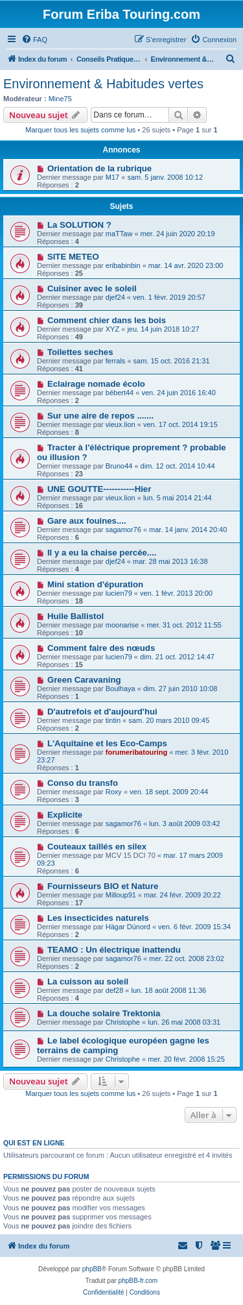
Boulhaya (120, 688)
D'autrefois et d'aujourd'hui (102, 711)
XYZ (112, 329)
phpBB (92, 1269)
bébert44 (119, 392)
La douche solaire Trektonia (103, 1013)
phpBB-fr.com (138, 1280)
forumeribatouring (136, 752)
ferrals (116, 361)
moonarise (122, 625)
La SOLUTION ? (79, 225)
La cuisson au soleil (87, 981)
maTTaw (119, 234)
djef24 (115, 297)
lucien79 (119, 593)
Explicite (64, 815)
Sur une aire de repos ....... (100, 416)
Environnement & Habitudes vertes (103, 84)
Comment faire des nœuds (101, 648)
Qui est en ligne (34, 1143)
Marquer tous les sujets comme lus (80, 130)
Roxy (114, 792)
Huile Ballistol (75, 616)
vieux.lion (120, 424)
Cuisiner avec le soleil (92, 288)
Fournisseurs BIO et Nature (102, 886)
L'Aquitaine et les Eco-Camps (107, 743)
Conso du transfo (82, 783)
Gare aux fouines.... (86, 521)
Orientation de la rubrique (99, 168)
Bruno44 (119, 466)
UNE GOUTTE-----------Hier (99, 489)
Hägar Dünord (128, 927)
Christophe (123, 1022)
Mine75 (60, 99)
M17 (112, 177)
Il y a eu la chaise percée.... (102, 552)
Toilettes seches (80, 352)
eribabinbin (123, 265)
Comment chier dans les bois (106, 320)
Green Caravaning (84, 680)
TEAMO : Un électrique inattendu (114, 950)
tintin (113, 720)
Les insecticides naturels (98, 918)
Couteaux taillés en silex (96, 846)
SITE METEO (73, 257)
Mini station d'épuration (95, 584)
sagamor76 (123, 529)
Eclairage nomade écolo (96, 384)
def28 (115, 990)
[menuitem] (34, 39)
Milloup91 (121, 895)
